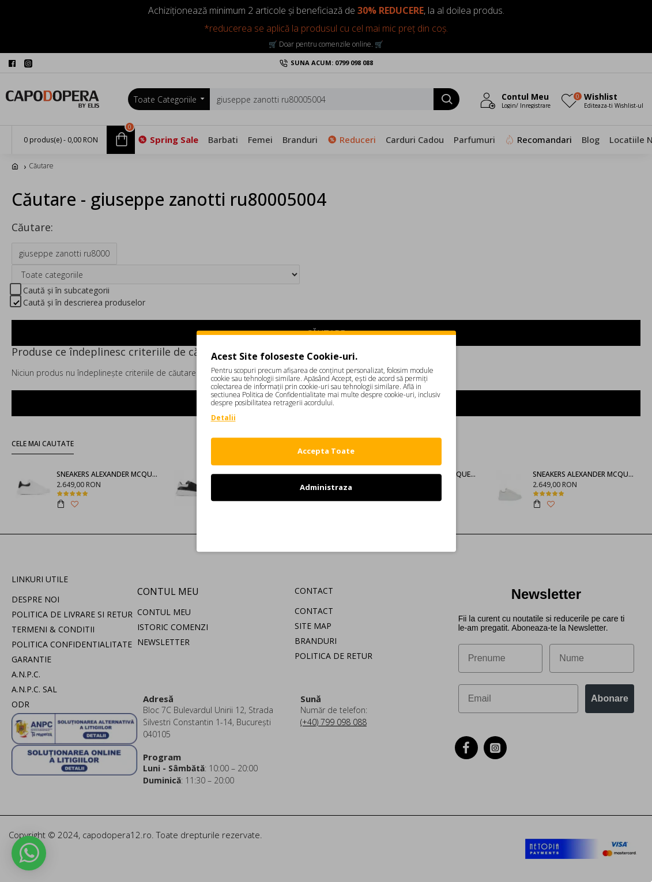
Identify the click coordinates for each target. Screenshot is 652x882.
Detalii (223, 418)
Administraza (326, 487)
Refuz (326, 523)
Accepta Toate (326, 451)
